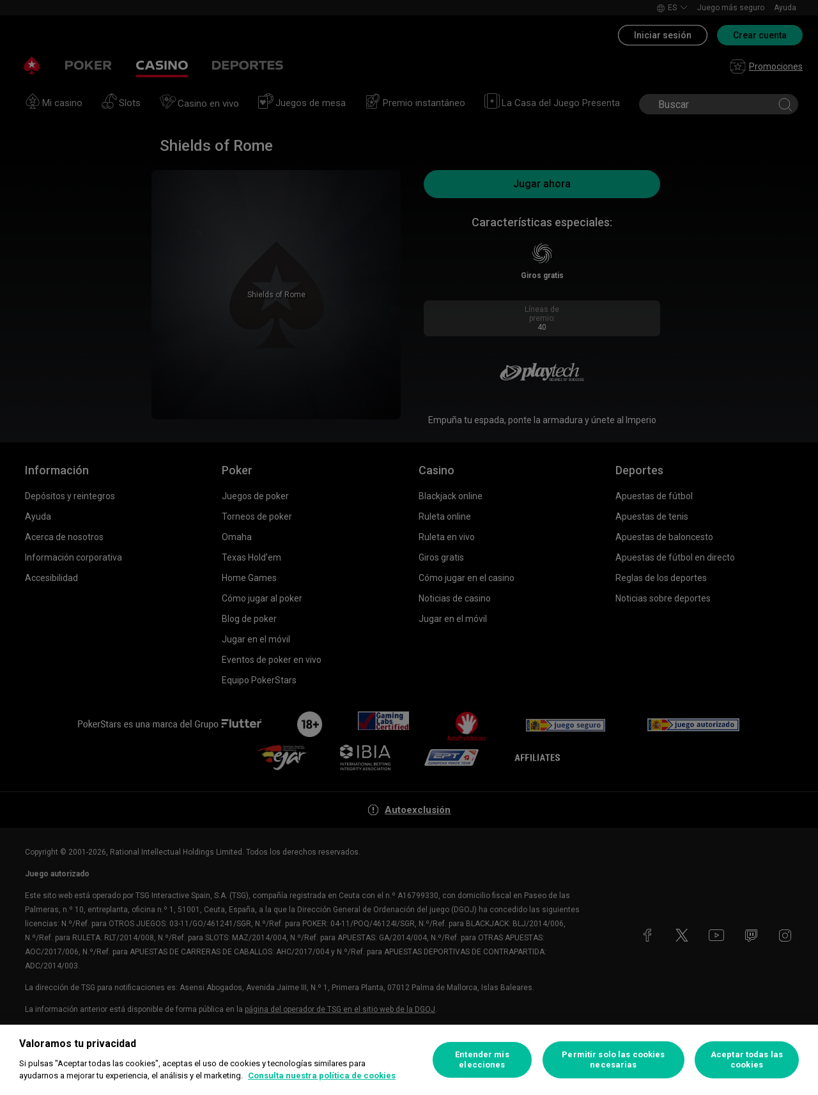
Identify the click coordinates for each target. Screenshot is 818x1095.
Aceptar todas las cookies (747, 1059)
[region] (409, 1060)
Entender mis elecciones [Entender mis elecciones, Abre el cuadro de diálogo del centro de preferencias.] (482, 1059)
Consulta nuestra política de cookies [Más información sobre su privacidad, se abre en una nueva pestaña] (322, 1075)
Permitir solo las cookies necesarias (613, 1059)
